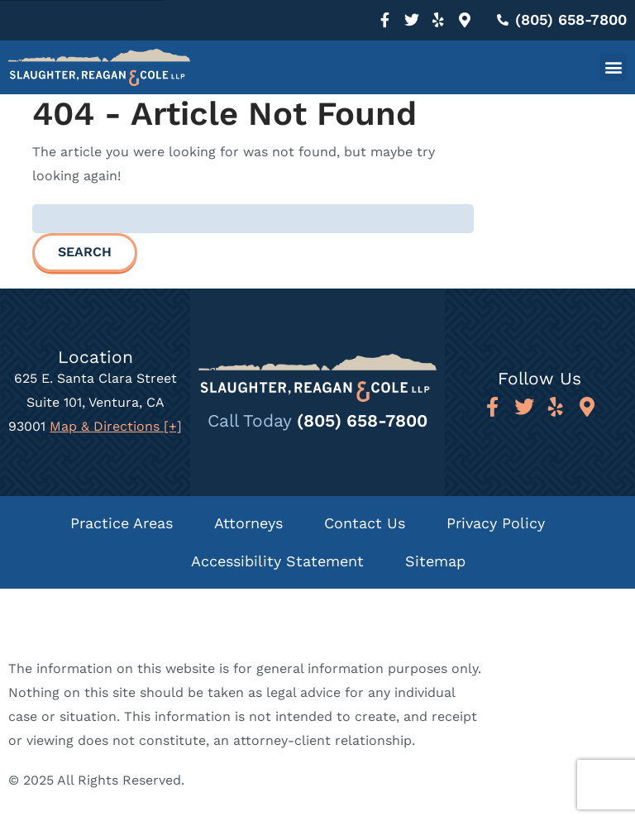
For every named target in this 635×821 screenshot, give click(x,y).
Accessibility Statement (277, 561)
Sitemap (435, 561)
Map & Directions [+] (116, 426)
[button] (613, 67)
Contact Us (364, 523)
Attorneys (248, 523)
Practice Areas (121, 523)
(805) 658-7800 (362, 420)
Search (85, 252)
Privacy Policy (495, 523)
